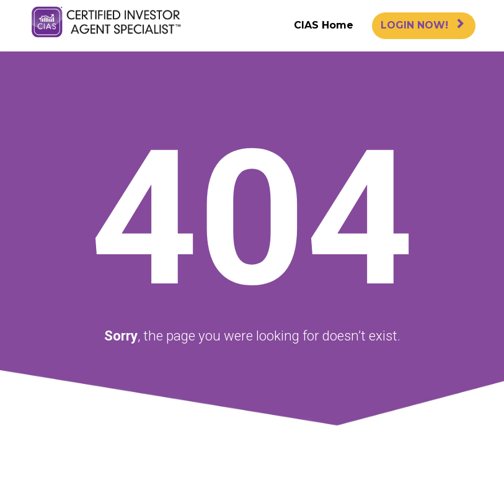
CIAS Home (323, 25)
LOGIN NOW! (422, 25)
